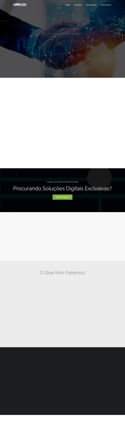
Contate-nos (106, 5)
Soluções (78, 5)
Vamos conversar (62, 197)
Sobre (67, 5)
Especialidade (91, 5)
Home (59, 5)
